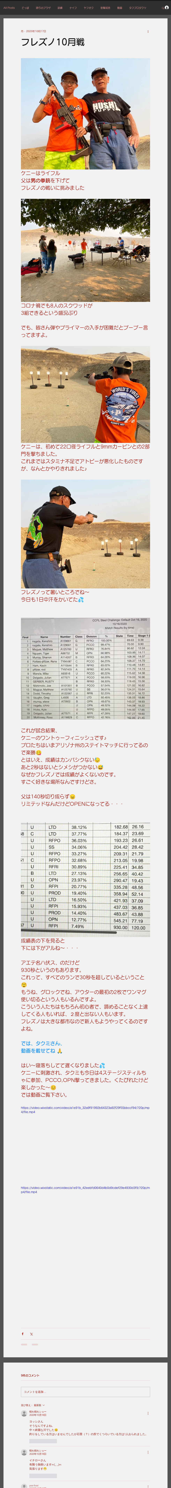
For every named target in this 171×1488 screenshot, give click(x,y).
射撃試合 (105, 8)
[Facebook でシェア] (22, 1333)
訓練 (60, 8)
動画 (119, 8)
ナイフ (73, 8)
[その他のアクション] (148, 31)
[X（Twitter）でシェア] (31, 1333)
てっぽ (25, 8)
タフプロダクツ (137, 8)
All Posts (9, 8)
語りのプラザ (43, 8)
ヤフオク (89, 8)
